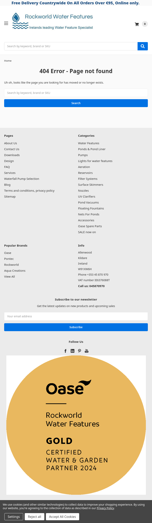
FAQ (7, 167)
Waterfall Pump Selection (21, 179)
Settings (14, 517)
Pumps (83, 155)
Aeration (84, 167)
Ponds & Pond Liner (92, 149)
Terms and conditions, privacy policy (29, 190)
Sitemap (10, 196)
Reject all (34, 517)
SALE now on (87, 232)
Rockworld (11, 265)
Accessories (86, 220)
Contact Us (11, 149)
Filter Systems (88, 179)
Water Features (88, 143)
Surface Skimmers (90, 185)
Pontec (9, 259)
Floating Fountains (91, 208)
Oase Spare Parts (90, 226)
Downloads (12, 155)
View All (9, 276)
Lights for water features (95, 161)
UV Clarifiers (86, 196)
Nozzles (83, 190)
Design (9, 161)
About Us (10, 143)
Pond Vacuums (88, 202)
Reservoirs (85, 173)
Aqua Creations (14, 270)
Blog (7, 185)
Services (9, 173)
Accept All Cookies (62, 517)
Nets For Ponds (88, 214)
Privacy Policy (105, 508)
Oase (7, 253)
